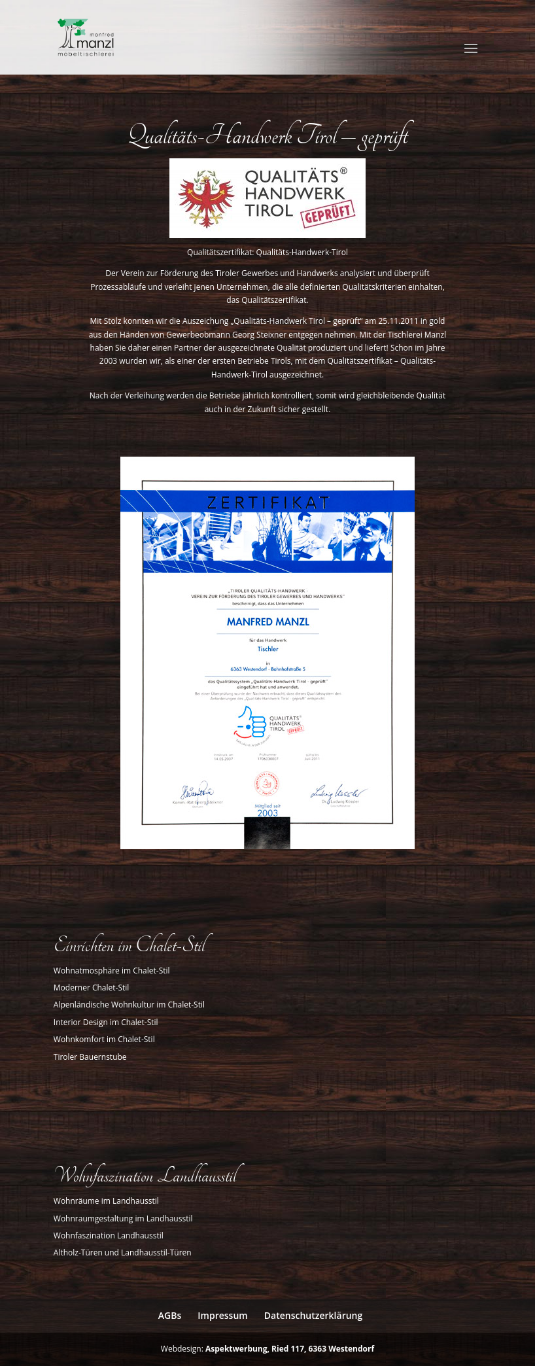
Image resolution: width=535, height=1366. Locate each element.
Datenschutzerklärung (313, 1315)
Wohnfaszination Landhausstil (109, 1235)
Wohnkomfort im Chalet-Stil (104, 1039)
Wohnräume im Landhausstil (106, 1200)
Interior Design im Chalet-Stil (106, 1022)
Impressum (222, 1315)
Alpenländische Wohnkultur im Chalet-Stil (129, 1004)
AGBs (169, 1315)
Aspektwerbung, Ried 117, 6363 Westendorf (289, 1348)
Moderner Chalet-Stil (91, 987)
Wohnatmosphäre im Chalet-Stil (112, 970)
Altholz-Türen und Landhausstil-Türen (123, 1252)
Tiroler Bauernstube (90, 1056)
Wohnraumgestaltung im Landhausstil (123, 1218)
